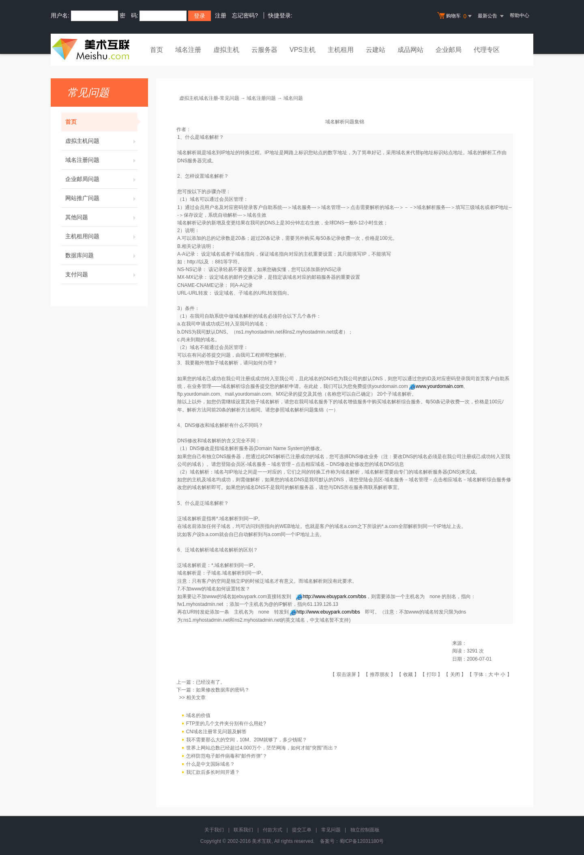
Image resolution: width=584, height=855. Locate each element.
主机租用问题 (101, 236)
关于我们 (214, 830)
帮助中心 (519, 15)
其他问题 (101, 217)
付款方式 (272, 830)
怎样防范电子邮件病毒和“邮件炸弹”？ (226, 756)
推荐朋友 (379, 674)
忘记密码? (245, 15)
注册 (220, 15)
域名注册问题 (101, 160)
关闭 (455, 674)
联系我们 (243, 830)
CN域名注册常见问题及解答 (216, 731)
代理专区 (487, 49)
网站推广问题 (101, 198)
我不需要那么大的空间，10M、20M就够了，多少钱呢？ (246, 740)
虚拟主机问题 (101, 141)
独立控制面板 (365, 830)
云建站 (375, 49)
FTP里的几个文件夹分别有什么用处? (226, 723)
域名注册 (188, 49)
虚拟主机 (226, 49)
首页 (156, 49)
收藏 (408, 674)
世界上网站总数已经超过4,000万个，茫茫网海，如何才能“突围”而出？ (262, 748)
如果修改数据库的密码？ (222, 690)
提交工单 (301, 830)
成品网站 (410, 49)
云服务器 (264, 49)
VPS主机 (303, 49)
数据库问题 (101, 255)
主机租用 (341, 49)
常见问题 (331, 830)
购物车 (455, 16)
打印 (431, 674)
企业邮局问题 (101, 179)
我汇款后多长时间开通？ (213, 772)
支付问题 (101, 274)
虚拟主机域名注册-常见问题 (209, 98)
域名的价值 (198, 715)
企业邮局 (449, 49)
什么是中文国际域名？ (210, 764)
